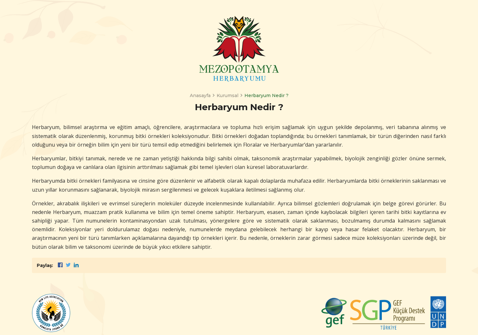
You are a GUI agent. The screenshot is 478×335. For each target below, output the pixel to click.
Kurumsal (227, 95)
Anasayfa (200, 95)
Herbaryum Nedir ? (266, 95)
